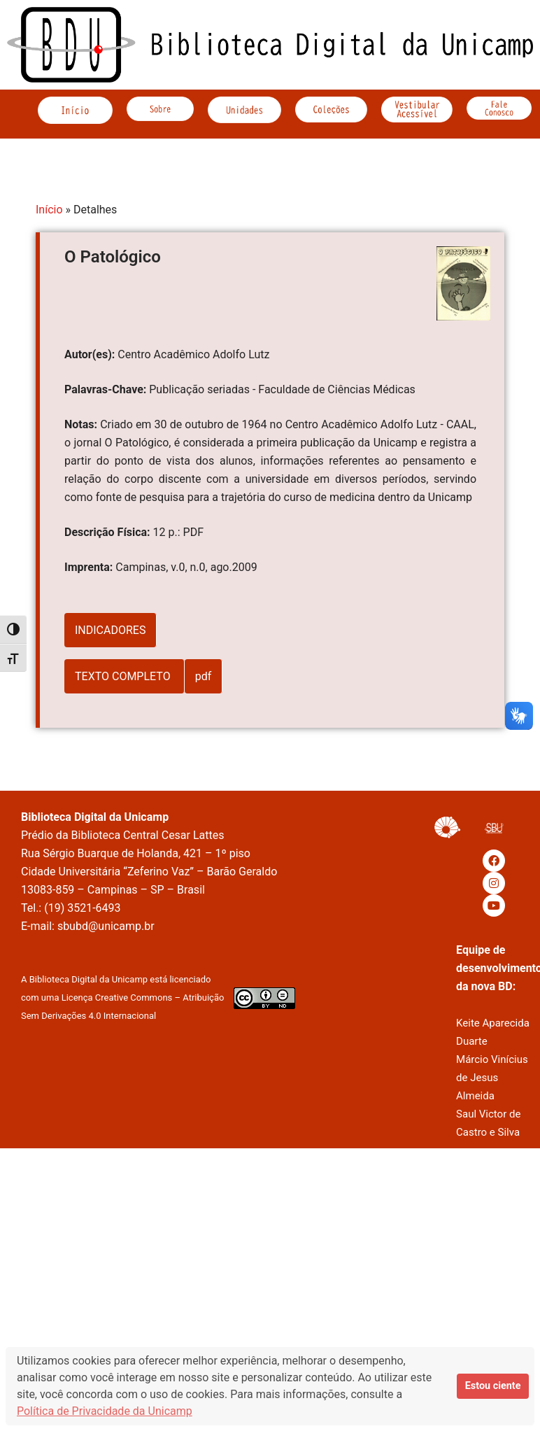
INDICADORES (110, 630)
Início (49, 209)
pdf (203, 676)
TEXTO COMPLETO (124, 676)
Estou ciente (493, 1386)
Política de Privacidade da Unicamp (104, 1411)
